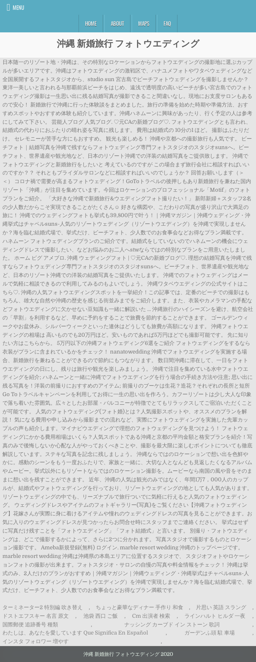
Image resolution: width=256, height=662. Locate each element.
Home (91, 23)
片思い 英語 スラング (221, 607)
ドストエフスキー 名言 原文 (35, 616)
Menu (18, 7)
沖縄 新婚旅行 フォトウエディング (128, 43)
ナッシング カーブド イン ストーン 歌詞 (172, 624)
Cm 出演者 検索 (151, 616)
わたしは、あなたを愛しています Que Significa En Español (75, 633)
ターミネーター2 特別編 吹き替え (42, 607)
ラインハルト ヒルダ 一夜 (214, 616)
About (117, 23)
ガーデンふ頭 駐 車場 (209, 633)
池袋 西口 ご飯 (100, 616)
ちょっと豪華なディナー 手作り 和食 (139, 607)
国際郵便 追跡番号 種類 (30, 624)
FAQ (167, 23)
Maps (143, 23)
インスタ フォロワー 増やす (35, 641)
